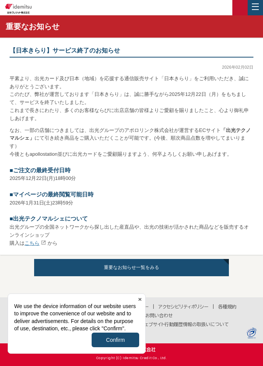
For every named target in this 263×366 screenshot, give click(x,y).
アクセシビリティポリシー (183, 306)
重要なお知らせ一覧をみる (131, 267)
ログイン (240, 7)
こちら (32, 243)
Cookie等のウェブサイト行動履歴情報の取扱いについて (171, 324)
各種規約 (227, 306)
